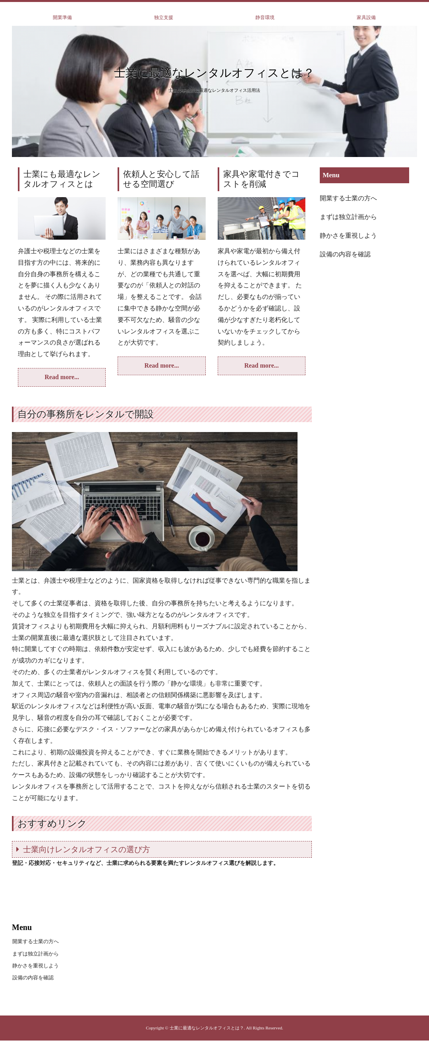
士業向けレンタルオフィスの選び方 (86, 849)
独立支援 (163, 17)
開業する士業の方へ (348, 198)
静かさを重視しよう (348, 235)
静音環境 (264, 17)
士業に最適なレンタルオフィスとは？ (214, 72)
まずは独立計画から (348, 216)
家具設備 (366, 17)
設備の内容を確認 (345, 254)
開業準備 (62, 17)
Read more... (61, 377)
